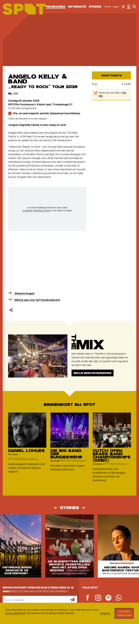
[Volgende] (83, 508)
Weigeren (105, 613)
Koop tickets (111, 75)
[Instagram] (98, 598)
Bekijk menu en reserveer (92, 373)
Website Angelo (24, 293)
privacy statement (15, 613)
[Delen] (11, 310)
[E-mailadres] (40, 600)
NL (10, 93)
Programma (55, 6)
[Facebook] (87, 598)
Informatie (77, 6)
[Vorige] (55, 508)
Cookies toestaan (124, 613)
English (116, 7)
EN (16, 93)
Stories (95, 6)
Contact (107, 7)
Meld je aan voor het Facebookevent (37, 300)
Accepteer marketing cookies (36, 210)
